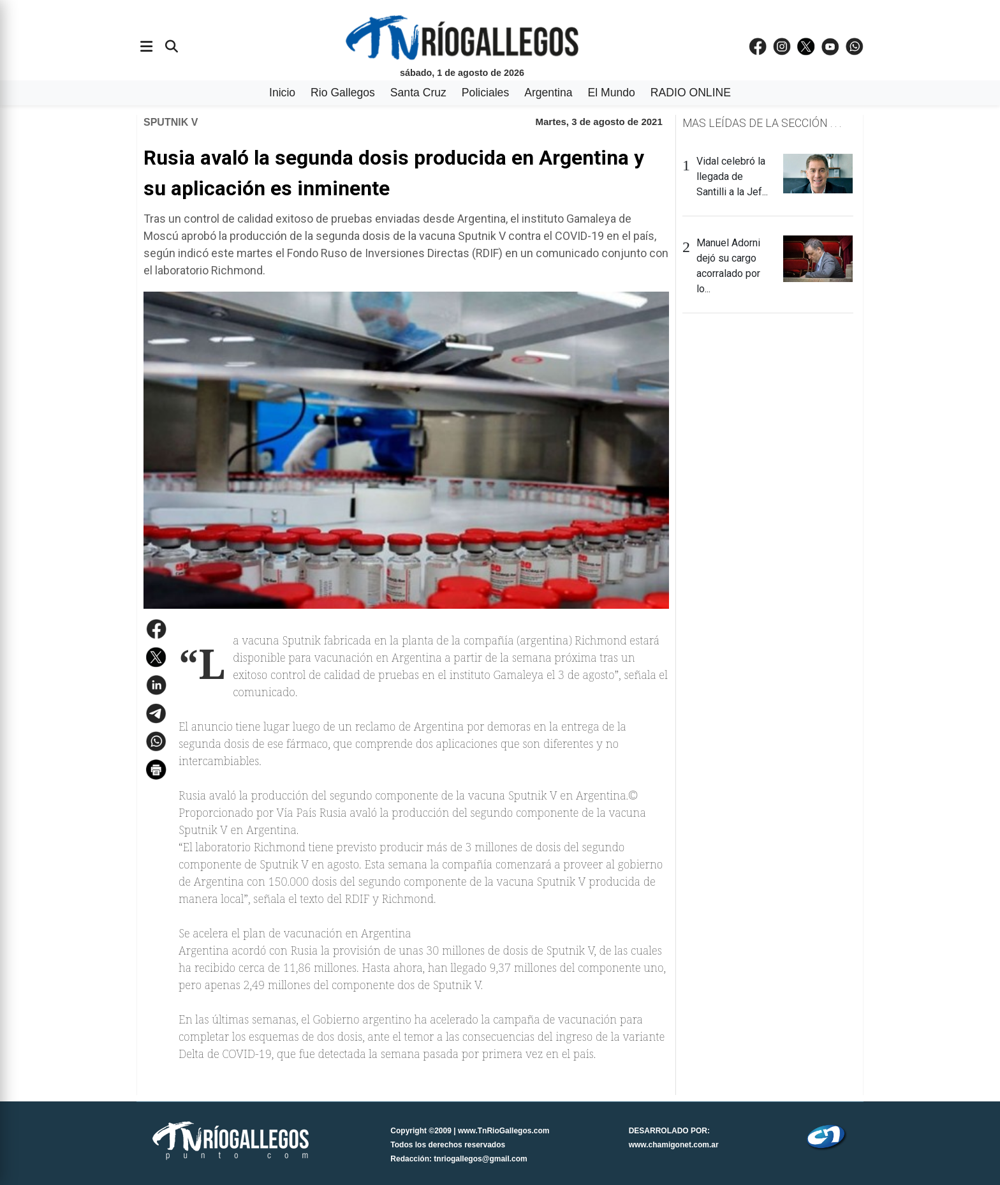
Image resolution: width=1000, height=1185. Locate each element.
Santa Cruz (418, 92)
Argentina (548, 92)
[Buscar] (171, 46)
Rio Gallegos (343, 92)
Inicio (282, 92)
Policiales (485, 92)
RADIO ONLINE (691, 92)
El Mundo (611, 92)
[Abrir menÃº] (146, 46)
